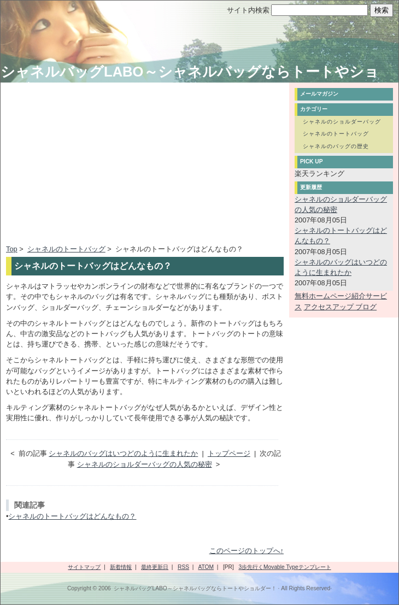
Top (11, 249)
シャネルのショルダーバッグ (342, 122)
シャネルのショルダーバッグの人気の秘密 (144, 464)
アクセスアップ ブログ (340, 307)
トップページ (229, 453)
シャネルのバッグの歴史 (336, 146)
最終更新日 (154, 567)
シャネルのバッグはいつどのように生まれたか (123, 453)
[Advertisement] (98, 164)
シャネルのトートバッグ (66, 249)
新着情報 (121, 567)
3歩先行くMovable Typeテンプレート (284, 567)
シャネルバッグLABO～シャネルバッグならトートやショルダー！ (195, 588)
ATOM (206, 567)
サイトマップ (84, 567)
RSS (183, 567)
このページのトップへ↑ (246, 551)
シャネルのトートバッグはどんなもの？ (72, 516)
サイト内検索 (248, 10)
